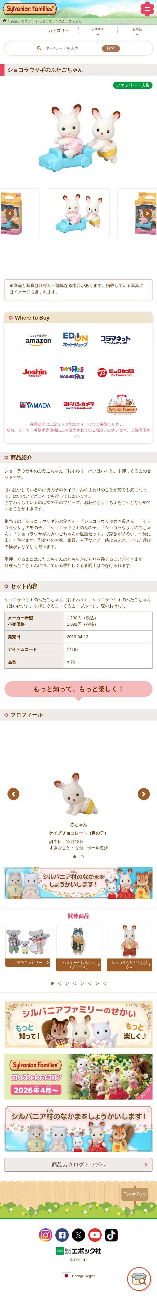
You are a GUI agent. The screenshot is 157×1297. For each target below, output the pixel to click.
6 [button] (89, 983)
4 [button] (74, 983)
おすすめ (98, 29)
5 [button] (82, 983)
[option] (78, 135)
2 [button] (82, 857)
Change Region (78, 1276)
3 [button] (67, 983)
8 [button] (104, 983)
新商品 (137, 29)
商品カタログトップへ (79, 1164)
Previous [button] (10, 213)
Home (4, 20)
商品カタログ (21, 21)
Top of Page (135, 1194)
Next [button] (148, 213)
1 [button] (74, 857)
